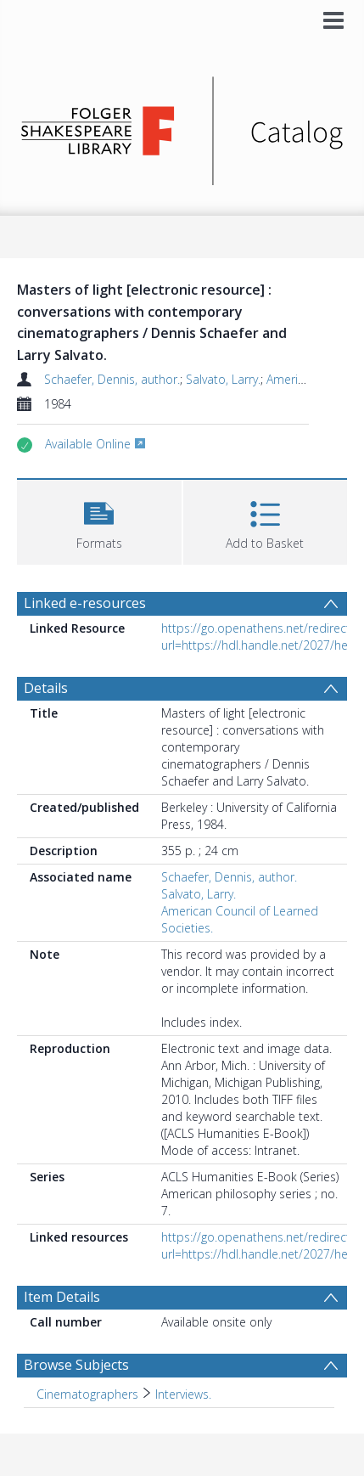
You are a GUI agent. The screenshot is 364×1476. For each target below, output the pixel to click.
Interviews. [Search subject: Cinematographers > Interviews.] (183, 1394)
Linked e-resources (85, 603)
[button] (99, 520)
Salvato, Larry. (223, 379)
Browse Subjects (76, 1364)
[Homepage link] (182, 126)
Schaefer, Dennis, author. (112, 379)
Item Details (62, 1296)
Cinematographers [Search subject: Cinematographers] (87, 1394)
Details (46, 688)
